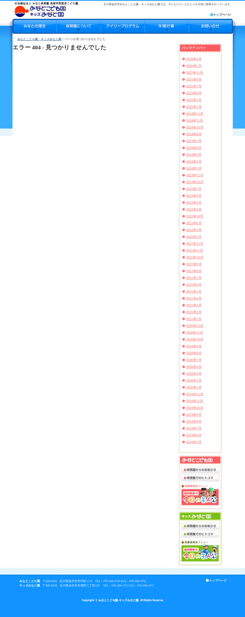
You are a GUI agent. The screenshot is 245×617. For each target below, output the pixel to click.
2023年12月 (194, 175)
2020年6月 (194, 367)
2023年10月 (194, 182)
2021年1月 (194, 319)
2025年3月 (194, 100)
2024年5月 (194, 155)
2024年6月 (194, 148)
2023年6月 (194, 196)
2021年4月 (194, 298)
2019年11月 (194, 401)
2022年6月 (194, 223)
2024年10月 (194, 127)
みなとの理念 (34, 26)
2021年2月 (194, 312)
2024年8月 (194, 134)
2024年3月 (194, 168)
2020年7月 (194, 360)
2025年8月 (194, 79)
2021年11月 (194, 250)
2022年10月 (194, 216)
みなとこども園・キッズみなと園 (39, 39)
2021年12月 (194, 244)
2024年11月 (194, 120)
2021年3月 (194, 305)
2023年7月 (194, 189)
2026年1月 (194, 66)
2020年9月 (194, 346)
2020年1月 (194, 387)
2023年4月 (194, 209)
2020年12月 (194, 326)
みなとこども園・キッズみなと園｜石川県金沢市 (46, 9)
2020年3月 (194, 374)
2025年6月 (194, 93)
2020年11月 (194, 333)
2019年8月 (194, 421)
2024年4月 (194, 161)
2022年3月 (194, 230)
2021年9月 (194, 264)
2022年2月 (194, 237)
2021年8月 (194, 271)
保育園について (79, 26)
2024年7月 (194, 141)
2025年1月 (194, 107)
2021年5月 (194, 291)
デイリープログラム (123, 26)
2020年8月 (194, 353)
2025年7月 (194, 86)
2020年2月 (194, 380)
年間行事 (167, 26)
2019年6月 (194, 435)
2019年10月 (194, 408)
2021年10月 (194, 257)
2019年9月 (194, 415)
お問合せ (211, 26)
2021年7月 (194, 278)
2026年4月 (194, 59)
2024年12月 (194, 114)
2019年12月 (194, 394)
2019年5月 (194, 442)
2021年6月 (194, 285)
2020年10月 (194, 339)
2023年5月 (194, 203)
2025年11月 (194, 73)
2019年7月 (194, 428)
